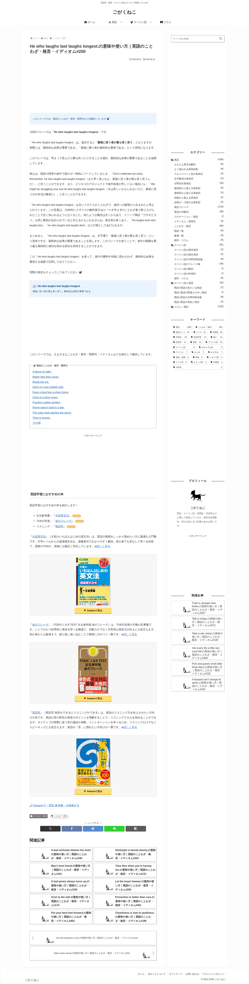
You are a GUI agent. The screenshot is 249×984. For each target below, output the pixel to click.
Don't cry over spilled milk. (48, 387)
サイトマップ (175, 974)
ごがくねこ (197, 508)
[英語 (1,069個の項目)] (182, 327)
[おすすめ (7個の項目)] (215, 352)
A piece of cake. (42, 371)
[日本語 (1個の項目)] (198, 367)
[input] (197, 38)
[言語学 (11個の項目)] (179, 342)
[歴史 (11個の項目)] (196, 342)
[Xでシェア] (50, 828)
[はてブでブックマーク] (93, 828)
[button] (136, 828)
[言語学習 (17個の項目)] (199, 337)
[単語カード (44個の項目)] (181, 332)
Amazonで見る (94, 610)
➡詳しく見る (102, 546)
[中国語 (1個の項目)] (216, 362)
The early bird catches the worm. (52, 412)
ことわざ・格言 (38, 816)
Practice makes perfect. (47, 402)
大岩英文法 (62, 515)
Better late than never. (46, 376)
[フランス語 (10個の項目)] (214, 342)
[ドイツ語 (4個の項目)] (180, 362)
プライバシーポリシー (213, 974)
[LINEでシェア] (114, 828)
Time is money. (41, 417)
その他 (37, 422)
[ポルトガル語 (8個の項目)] (211, 347)
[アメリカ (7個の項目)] (180, 352)
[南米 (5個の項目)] (198, 357)
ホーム (141, 974)
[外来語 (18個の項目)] (180, 337)
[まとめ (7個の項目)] (197, 352)
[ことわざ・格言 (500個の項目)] (209, 327)
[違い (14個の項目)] (216, 337)
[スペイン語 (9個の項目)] (184, 347)
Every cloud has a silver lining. (51, 392)
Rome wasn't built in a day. (48, 407)
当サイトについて (157, 974)
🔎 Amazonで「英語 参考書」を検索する (54, 805)
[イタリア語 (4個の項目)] (214, 357)
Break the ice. (41, 382)
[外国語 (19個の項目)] (216, 332)
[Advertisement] (93, 85)
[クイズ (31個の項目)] (199, 332)
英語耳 (59, 526)
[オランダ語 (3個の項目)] (199, 362)
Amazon (76, 516)
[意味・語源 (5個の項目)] (181, 357)
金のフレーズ (63, 521)
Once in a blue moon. (45, 397)
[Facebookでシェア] (72, 828)
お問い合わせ (192, 974)
